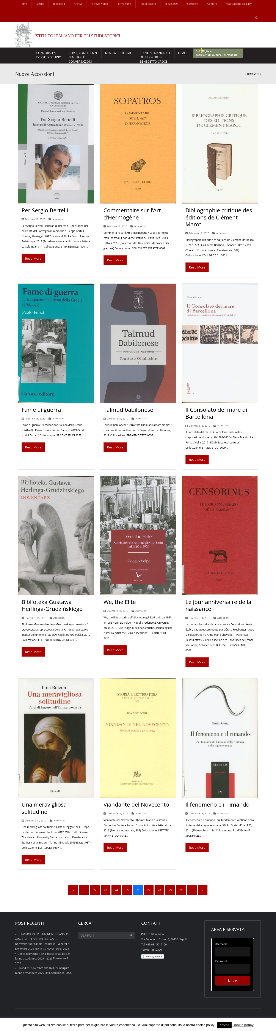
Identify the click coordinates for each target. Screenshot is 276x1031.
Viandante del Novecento (136, 804)
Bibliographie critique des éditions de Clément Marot (218, 217)
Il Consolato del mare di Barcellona (216, 413)
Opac (182, 53)
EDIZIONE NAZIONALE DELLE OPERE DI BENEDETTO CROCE (155, 54)
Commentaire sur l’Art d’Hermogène (132, 213)
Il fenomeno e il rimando (217, 804)
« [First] (73, 890)
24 (116, 890)
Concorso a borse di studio (48, 54)
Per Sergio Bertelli (45, 210)
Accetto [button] (224, 1025)
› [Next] (191, 890)
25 (127, 890)
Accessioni (58, 219)
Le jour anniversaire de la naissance (218, 605)
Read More (33, 258)
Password (221, 961)
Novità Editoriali (118, 53)
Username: (221, 944)
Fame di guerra (41, 409)
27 (148, 890)
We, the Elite (120, 602)
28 (159, 890)
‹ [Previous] (84, 890)
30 (181, 890)
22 (94, 890)
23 (105, 890)
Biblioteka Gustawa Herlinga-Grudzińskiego (52, 605)
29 (170, 890)
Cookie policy (243, 1025)
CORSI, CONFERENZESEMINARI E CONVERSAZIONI (83, 54)
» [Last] (202, 890)
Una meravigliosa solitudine (44, 808)
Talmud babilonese (128, 409)
